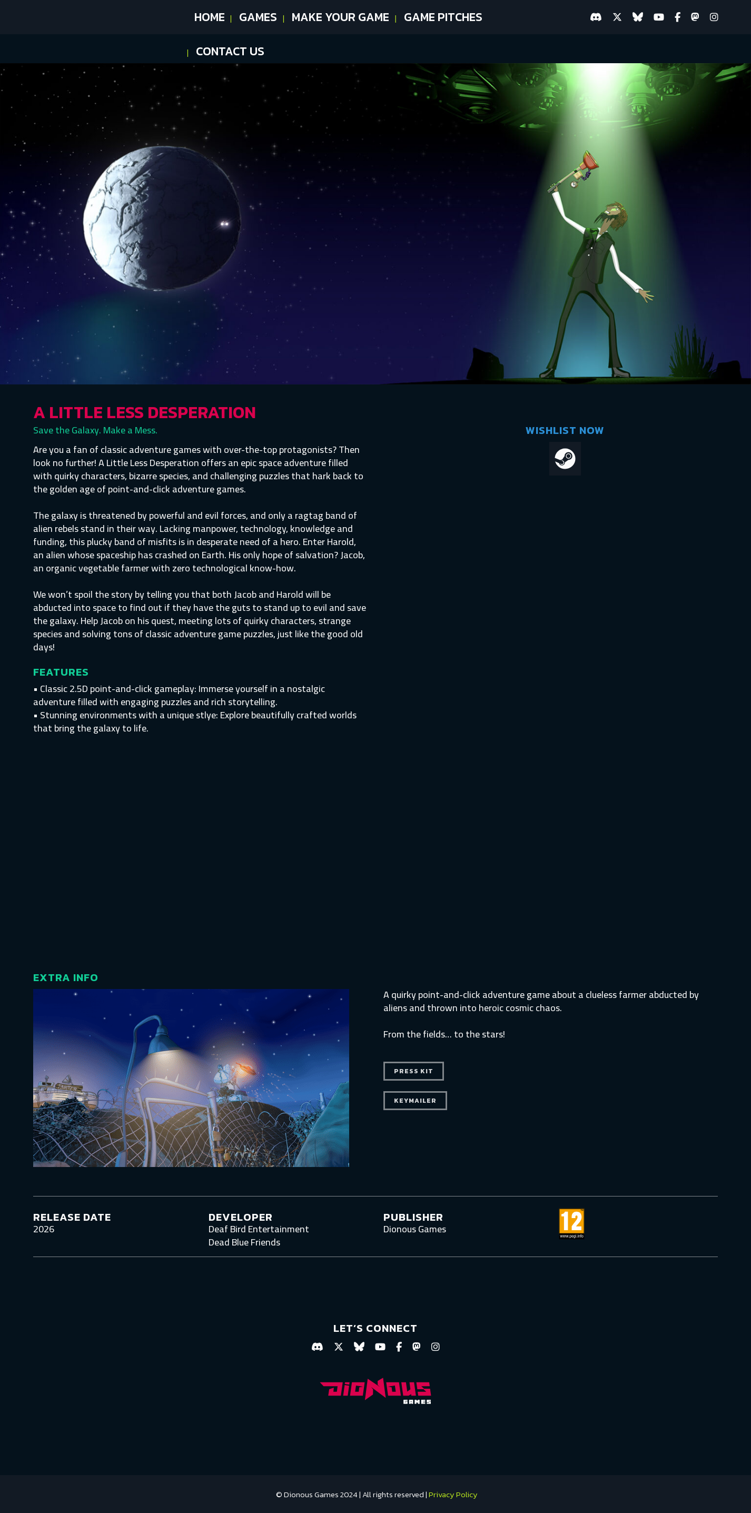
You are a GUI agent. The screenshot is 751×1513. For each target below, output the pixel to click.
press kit (413, 1071)
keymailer (415, 1100)
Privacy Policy (453, 1494)
